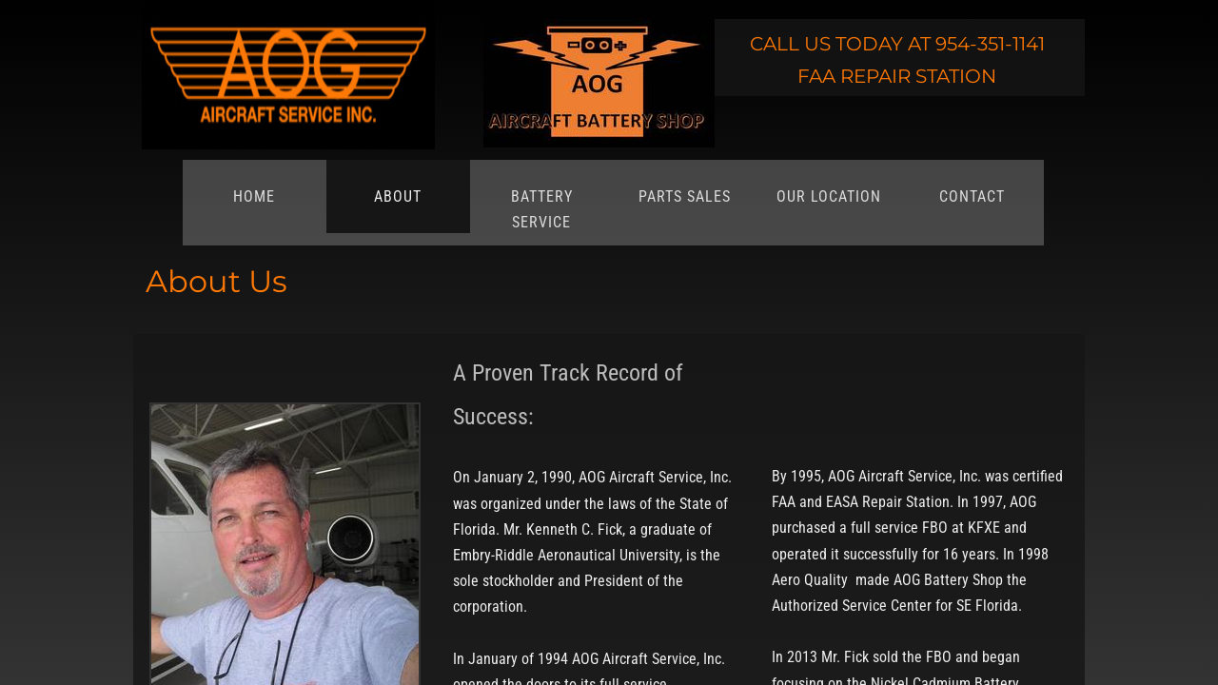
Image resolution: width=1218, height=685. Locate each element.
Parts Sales (684, 196)
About (398, 196)
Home (254, 196)
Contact (972, 196)
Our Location (828, 196)
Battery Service (542, 209)
